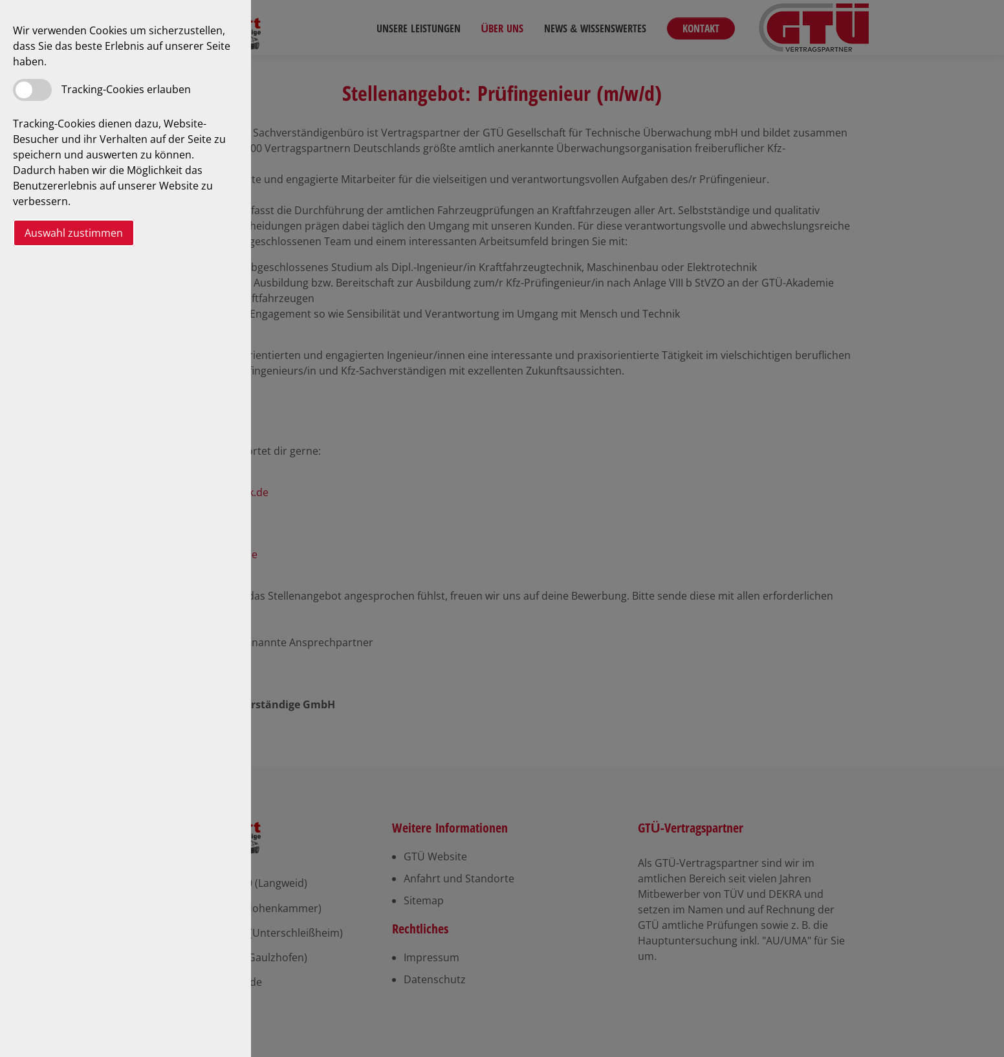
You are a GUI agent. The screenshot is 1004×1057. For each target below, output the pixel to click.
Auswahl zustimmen (74, 233)
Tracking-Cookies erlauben (126, 89)
